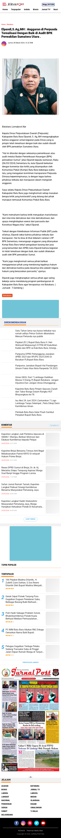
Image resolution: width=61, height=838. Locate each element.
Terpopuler (16, 9)
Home (5, 9)
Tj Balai (34, 811)
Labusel (34, 793)
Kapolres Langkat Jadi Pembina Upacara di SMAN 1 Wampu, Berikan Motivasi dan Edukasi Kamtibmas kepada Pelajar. (22, 437)
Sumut (4, 811)
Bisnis (35, 9)
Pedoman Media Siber (35, 831)
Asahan (4, 786)
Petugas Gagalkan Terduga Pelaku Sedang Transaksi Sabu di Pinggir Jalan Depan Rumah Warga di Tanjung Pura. (25, 649)
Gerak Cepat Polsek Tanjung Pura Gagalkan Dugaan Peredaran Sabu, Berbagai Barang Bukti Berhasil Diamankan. (23, 599)
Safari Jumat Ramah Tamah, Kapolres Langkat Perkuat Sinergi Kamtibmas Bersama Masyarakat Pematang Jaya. (20, 487)
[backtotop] (30, 778)
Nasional (5, 800)
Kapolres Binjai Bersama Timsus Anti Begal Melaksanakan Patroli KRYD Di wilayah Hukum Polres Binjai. (22, 453)
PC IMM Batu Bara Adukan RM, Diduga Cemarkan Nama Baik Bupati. (25, 631)
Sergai (4, 807)
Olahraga (34, 800)
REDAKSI (21, 831)
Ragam (33, 804)
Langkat (5, 797)
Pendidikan (6, 804)
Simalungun (36, 807)
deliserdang (7, 815)
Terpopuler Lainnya (30, 662)
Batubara (10, 24)
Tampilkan (54, 425)
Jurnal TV (46, 9)
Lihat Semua (30, 519)
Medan (33, 797)
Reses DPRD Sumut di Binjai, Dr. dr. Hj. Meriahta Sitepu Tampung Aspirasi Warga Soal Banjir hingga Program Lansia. (21, 470)
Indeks (27, 9)
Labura (4, 793)
